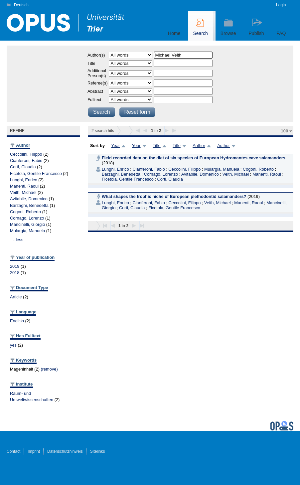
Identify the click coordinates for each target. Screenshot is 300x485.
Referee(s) (97, 83)
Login (281, 5)
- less (18, 239)
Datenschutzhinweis (65, 451)
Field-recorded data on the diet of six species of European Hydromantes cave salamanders (193, 157)
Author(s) (96, 55)
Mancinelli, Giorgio (27, 224)
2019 (14, 266)
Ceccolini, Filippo (26, 154)
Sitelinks (97, 451)
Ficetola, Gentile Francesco (36, 173)
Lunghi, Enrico (23, 179)
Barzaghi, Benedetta (29, 205)
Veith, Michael (23, 192)
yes (13, 345)
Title (91, 63)
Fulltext (94, 99)
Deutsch (21, 5)
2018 (14, 272)
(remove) (49, 369)
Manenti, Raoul (24, 186)
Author (199, 145)
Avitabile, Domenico (29, 198)
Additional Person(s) (96, 73)
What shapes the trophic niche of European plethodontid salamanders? (174, 196)
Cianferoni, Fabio (26, 160)
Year (115, 145)
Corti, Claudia (23, 166)
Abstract (95, 91)
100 (284, 130)
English (17, 320)
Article (16, 296)
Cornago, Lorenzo (27, 218)
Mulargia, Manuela (27, 230)
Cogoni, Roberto (25, 211)
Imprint (34, 451)
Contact (13, 451)
